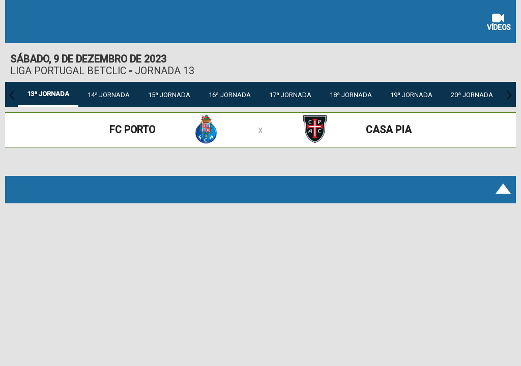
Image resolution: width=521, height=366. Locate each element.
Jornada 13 (164, 71)
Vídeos (499, 23)
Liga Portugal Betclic (68, 71)
